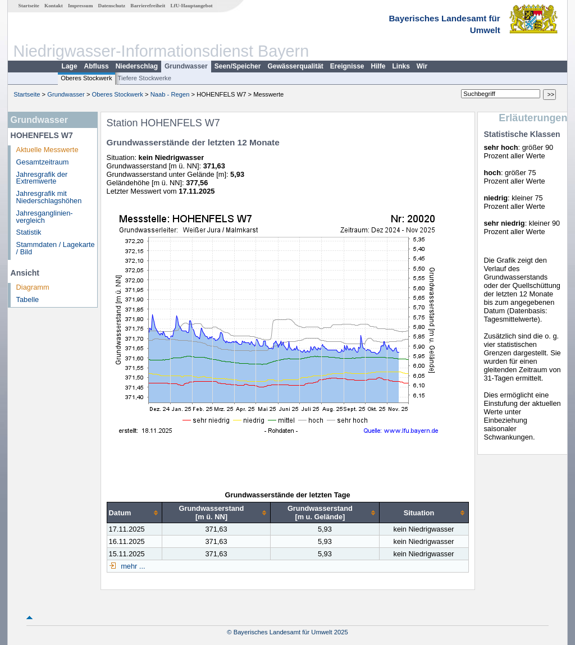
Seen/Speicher (238, 66)
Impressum (80, 5)
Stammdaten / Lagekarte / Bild (55, 248)
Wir (422, 66)
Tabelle (27, 299)
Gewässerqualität (295, 66)
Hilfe (378, 66)
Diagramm (32, 287)
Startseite (29, 5)
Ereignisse (347, 66)
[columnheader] (134, 512)
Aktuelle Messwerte (47, 149)
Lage (69, 66)
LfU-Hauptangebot (191, 5)
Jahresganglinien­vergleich (44, 217)
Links (401, 66)
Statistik (29, 232)
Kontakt (53, 5)
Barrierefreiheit (147, 5)
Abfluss (96, 66)
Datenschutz (112, 5)
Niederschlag (137, 66)
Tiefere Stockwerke (144, 78)
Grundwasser (186, 66)
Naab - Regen (170, 94)
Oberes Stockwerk (86, 78)
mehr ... (132, 566)
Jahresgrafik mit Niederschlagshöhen (49, 197)
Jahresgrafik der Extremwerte (42, 178)
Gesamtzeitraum (42, 162)
